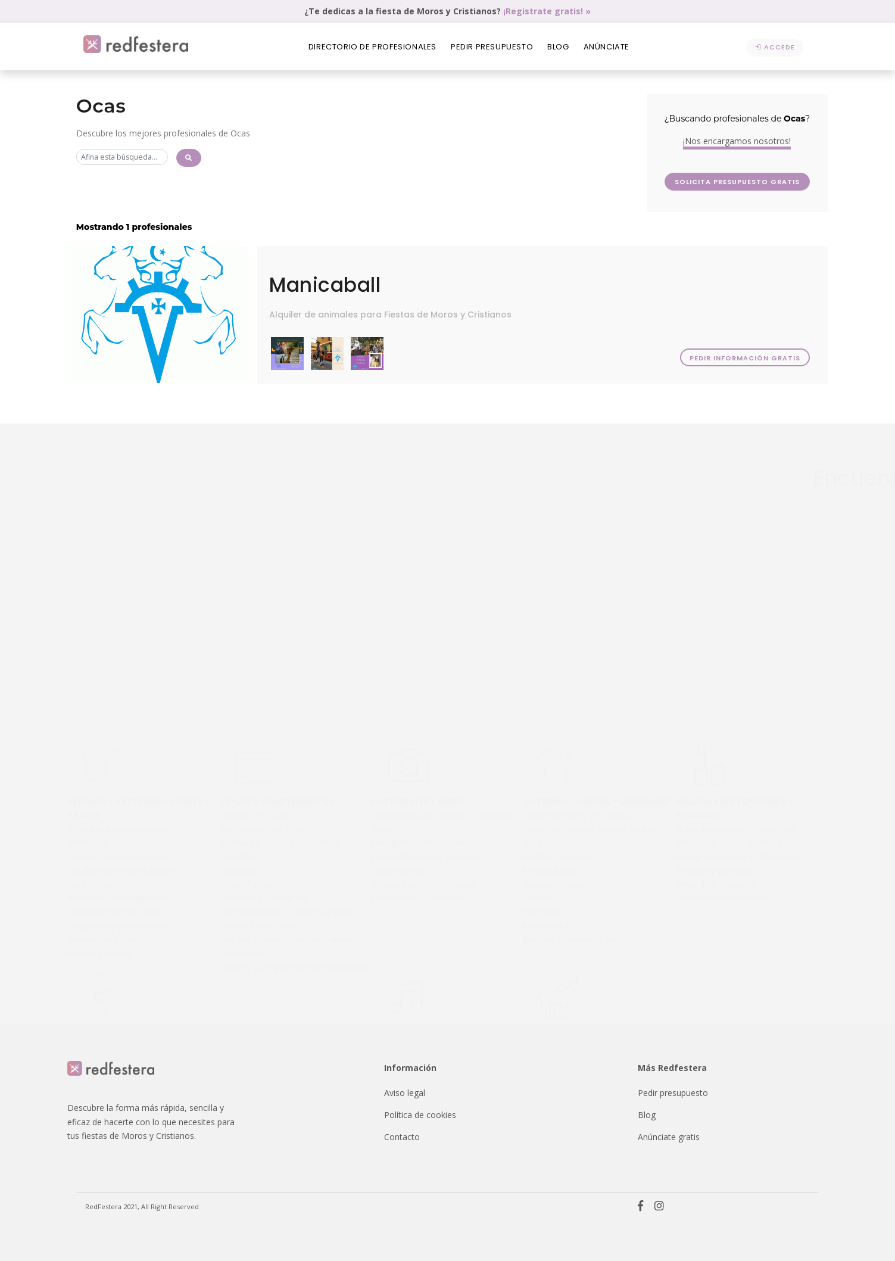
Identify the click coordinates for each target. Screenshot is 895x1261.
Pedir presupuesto (492, 46)
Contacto (402, 1136)
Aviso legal (404, 1092)
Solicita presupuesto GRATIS (771, 181)
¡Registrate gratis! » (547, 11)
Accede (774, 47)
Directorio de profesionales (372, 46)
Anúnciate (606, 46)
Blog (558, 46)
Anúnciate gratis (669, 1136)
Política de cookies (420, 1114)
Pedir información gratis (744, 358)
